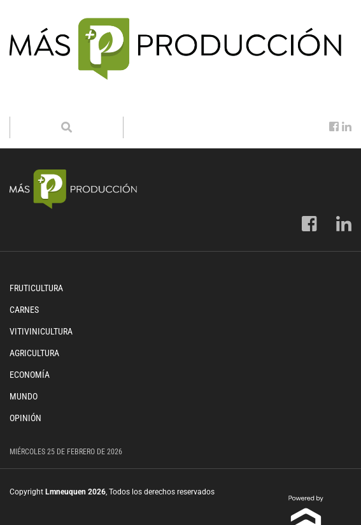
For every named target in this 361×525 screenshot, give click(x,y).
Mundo (24, 396)
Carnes (24, 309)
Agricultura (34, 353)
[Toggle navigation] (27, 104)
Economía (30, 374)
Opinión (25, 418)
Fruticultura (36, 288)
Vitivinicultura (41, 331)
